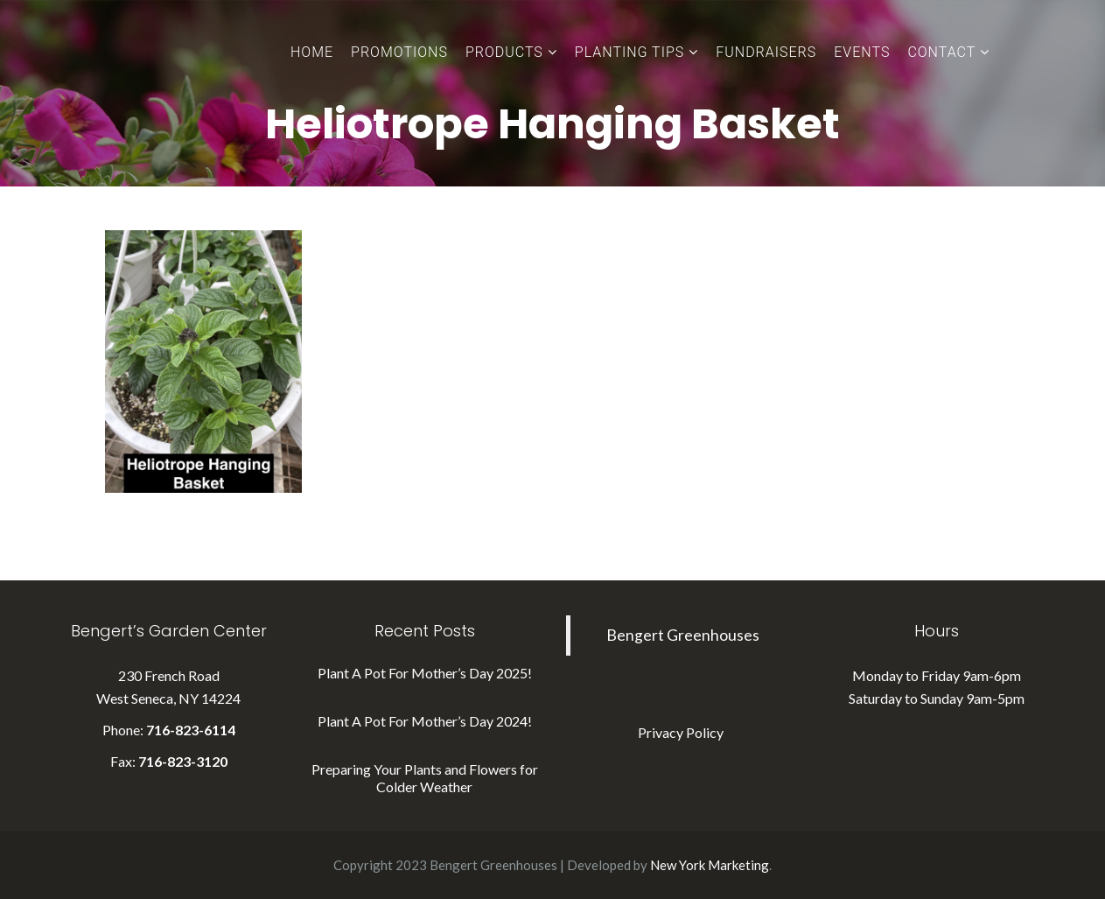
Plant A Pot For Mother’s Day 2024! (425, 721)
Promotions (399, 52)
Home (311, 52)
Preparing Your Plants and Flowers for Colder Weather (424, 778)
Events (862, 52)
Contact (941, 52)
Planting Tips (629, 52)
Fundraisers (766, 52)
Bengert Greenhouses (682, 635)
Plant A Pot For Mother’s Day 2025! (425, 672)
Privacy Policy (681, 732)
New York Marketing (709, 865)
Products (504, 52)
